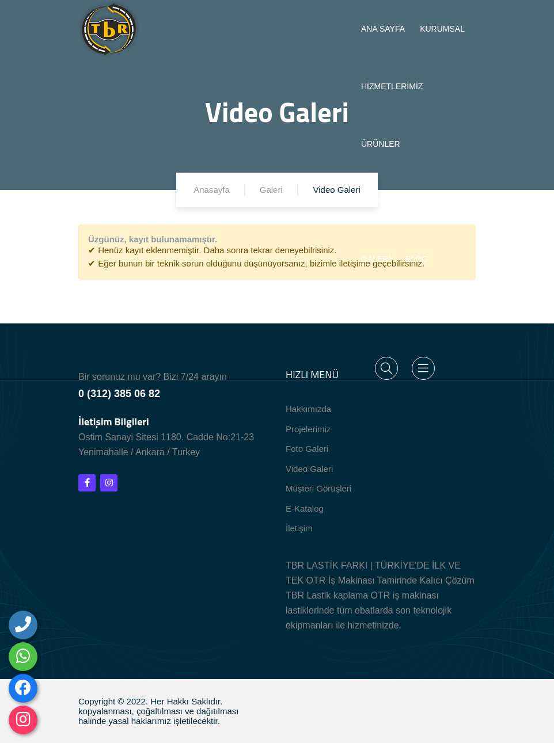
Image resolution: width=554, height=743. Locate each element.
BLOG (417, 259)
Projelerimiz (308, 429)
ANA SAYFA (383, 28)
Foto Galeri (307, 449)
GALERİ (375, 259)
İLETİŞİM (377, 316)
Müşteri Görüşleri (318, 488)
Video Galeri (309, 469)
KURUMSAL (442, 28)
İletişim (299, 528)
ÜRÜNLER (380, 143)
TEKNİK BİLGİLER (394, 201)
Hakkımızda (308, 409)
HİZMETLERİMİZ (392, 86)
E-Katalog (305, 508)
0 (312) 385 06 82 (119, 393)
